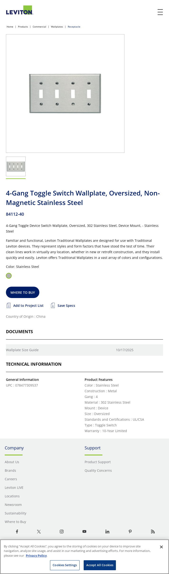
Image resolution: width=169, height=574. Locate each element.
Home (10, 26)
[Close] (161, 547)
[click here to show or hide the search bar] (150, 12)
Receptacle (74, 26)
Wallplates (57, 26)
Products (23, 26)
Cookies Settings (65, 565)
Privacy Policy (36, 555)
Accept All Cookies (99, 565)
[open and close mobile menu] (160, 12)
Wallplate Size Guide (22, 350)
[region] (84, 556)
